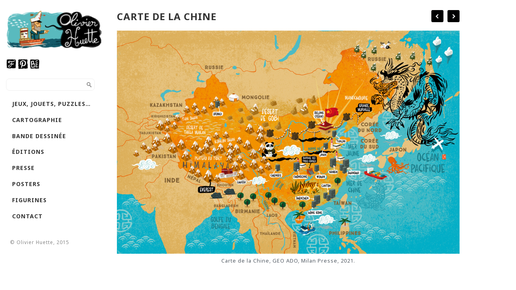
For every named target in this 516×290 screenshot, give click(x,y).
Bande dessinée (39, 136)
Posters (26, 184)
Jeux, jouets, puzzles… (51, 104)
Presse (23, 168)
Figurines (29, 200)
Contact (27, 216)
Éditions (28, 151)
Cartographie (37, 120)
